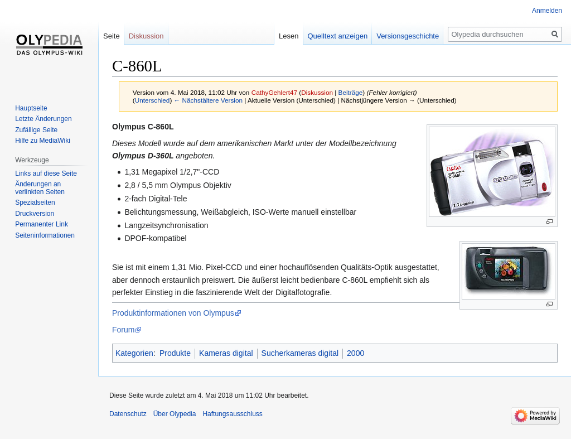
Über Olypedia (174, 414)
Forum (123, 329)
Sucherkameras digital (300, 353)
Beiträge (350, 92)
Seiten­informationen (45, 235)
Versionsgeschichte (407, 36)
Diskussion (317, 92)
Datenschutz (128, 414)
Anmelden (547, 11)
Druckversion (34, 214)
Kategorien (134, 353)
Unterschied (152, 100)
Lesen (288, 36)
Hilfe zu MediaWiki (42, 140)
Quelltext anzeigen (338, 36)
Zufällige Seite (36, 130)
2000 (355, 353)
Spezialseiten (35, 202)
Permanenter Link (41, 224)
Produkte (175, 353)
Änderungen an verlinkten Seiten (40, 188)
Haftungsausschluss (232, 414)
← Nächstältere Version (208, 100)
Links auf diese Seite (46, 173)
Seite (111, 36)
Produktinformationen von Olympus (173, 312)
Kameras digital (226, 353)
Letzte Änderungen (43, 119)
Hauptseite (31, 108)
